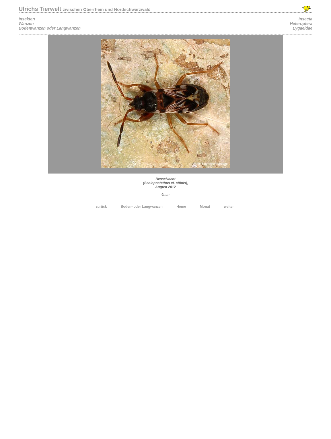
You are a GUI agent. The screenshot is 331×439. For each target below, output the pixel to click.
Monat (205, 207)
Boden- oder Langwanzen (142, 207)
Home (181, 207)
